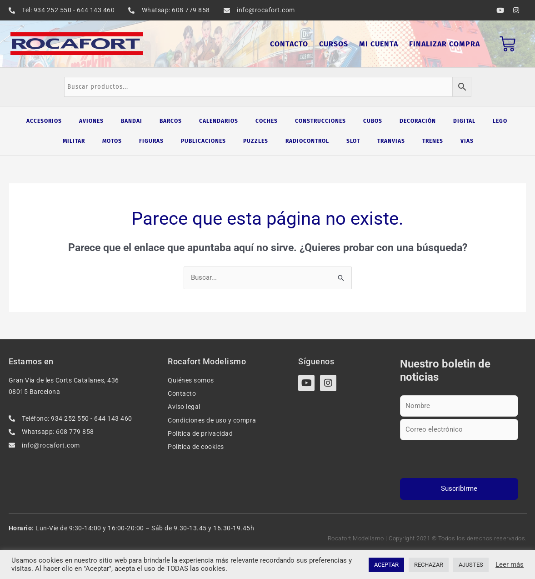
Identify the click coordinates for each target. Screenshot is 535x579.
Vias (467, 141)
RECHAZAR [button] (428, 564)
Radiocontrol (307, 141)
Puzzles (255, 141)
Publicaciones (203, 141)
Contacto (289, 44)
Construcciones (320, 121)
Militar (74, 141)
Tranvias (391, 141)
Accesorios (44, 121)
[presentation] (459, 459)
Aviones (91, 121)
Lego (500, 121)
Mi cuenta (378, 44)
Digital (464, 121)
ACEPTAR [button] (386, 564)
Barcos (171, 121)
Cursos (333, 44)
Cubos (372, 121)
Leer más (509, 564)
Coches (266, 121)
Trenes (432, 141)
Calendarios (218, 121)
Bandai (131, 121)
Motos (112, 141)
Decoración (418, 121)
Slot (353, 141)
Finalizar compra (444, 44)
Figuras (151, 141)
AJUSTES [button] (471, 564)
